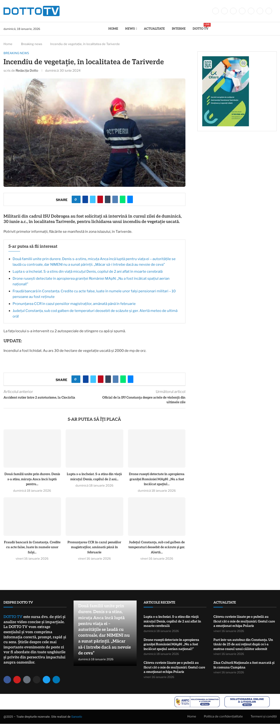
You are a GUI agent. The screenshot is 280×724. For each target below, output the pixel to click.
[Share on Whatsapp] (122, 199)
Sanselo (76, 716)
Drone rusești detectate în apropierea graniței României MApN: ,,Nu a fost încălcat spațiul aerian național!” (171, 644)
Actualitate (154, 29)
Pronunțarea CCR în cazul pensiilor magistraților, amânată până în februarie (74, 304)
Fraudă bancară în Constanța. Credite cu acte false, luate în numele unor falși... (32, 547)
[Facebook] (215, 11)
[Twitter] (224, 11)
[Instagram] (233, 11)
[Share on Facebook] (85, 199)
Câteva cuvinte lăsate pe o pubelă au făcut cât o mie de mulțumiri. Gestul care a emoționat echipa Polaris (174, 667)
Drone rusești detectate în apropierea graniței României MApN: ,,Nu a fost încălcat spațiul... (156, 479)
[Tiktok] (269, 11)
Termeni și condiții (264, 716)
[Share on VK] (115, 199)
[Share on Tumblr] (107, 199)
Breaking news (31, 44)
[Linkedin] (242, 11)
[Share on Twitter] (93, 199)
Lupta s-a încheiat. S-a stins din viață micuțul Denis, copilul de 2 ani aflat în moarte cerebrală (88, 271)
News (130, 29)
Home (113, 29)
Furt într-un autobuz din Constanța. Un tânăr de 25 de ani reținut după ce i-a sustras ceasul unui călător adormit (243, 644)
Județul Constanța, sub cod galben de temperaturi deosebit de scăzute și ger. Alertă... (156, 547)
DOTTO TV (200, 27)
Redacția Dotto (27, 70)
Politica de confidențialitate (223, 716)
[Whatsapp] (260, 11)
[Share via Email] (130, 199)
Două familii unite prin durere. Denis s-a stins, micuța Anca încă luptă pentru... (32, 479)
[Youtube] (251, 11)
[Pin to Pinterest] (100, 199)
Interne (179, 29)
